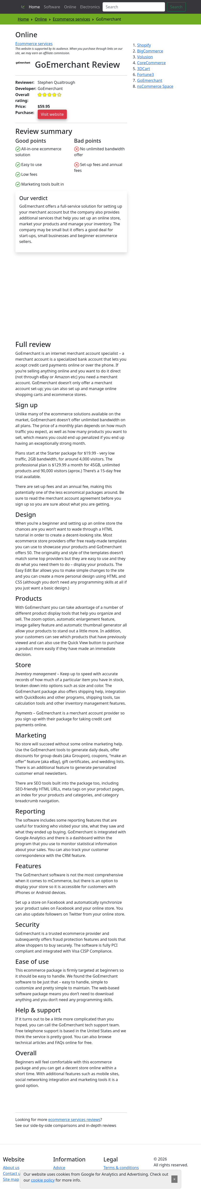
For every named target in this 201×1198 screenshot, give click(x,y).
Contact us (13, 1173)
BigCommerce (150, 51)
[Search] (134, 7)
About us (11, 1167)
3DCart (143, 68)
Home (34, 7)
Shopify (144, 45)
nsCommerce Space (155, 86)
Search (176, 7)
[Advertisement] (56, 298)
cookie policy (43, 1180)
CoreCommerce (151, 62)
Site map (11, 1179)
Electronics (90, 7)
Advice (59, 1167)
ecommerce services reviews (74, 1119)
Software (52, 7)
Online (70, 7)
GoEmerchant (149, 80)
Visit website (52, 114)
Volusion (145, 57)
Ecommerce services (71, 19)
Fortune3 (145, 74)
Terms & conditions (121, 1167)
